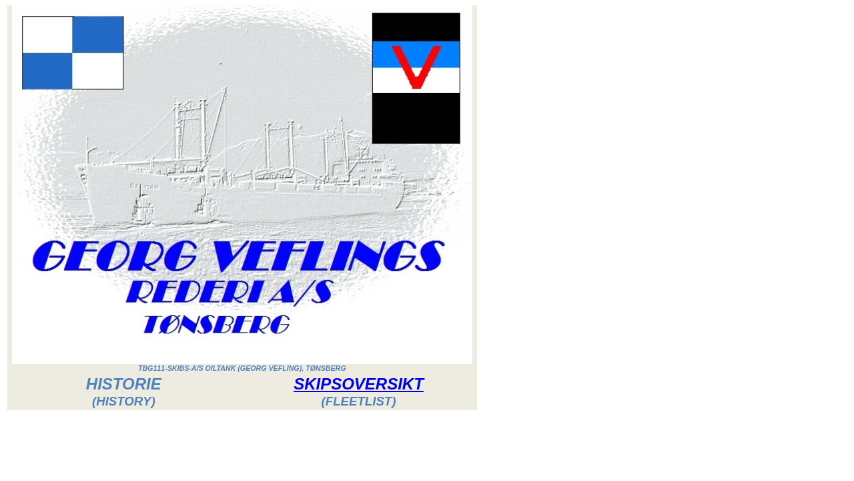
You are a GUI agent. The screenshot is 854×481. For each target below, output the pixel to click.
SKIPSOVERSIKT (359, 384)
